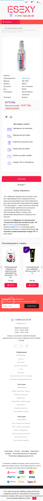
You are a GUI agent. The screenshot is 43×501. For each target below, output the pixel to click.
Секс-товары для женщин (21, 423)
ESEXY (17, 227)
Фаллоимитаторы (21, 437)
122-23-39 (24, 16)
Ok (34, 498)
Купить (10, 285)
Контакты (20, 372)
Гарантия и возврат (21, 366)
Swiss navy (13, 225)
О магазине (8, 451)
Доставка (20, 362)
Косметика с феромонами (21, 401)
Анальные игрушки (21, 394)
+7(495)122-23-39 (21, 319)
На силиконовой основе (13, 28)
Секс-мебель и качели (21, 411)
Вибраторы (21, 398)
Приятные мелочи (21, 408)
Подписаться (31, 306)
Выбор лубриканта (21, 191)
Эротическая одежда (21, 440)
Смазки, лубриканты (21, 430)
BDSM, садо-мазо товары (21, 391)
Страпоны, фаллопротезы (21, 433)
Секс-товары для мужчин (21, 427)
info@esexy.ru (21, 323)
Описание (21, 179)
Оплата (21, 359)
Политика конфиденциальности (21, 379)
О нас (21, 369)
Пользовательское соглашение (21, 376)
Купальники (21, 405)
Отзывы (21, 184)
